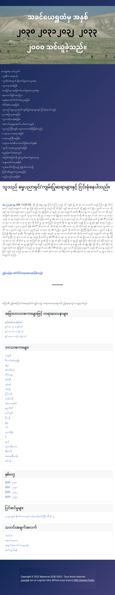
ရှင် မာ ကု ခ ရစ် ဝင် (14, 326)
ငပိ (6, 427)
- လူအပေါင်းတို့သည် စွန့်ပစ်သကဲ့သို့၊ (17, 167)
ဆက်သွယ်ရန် (11, 549)
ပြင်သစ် (8, 393)
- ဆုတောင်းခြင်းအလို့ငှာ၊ (12, 95)
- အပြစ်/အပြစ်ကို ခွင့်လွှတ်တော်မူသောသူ (20, 157)
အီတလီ (8, 451)
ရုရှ (6, 422)
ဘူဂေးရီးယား (11, 446)
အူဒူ (7, 365)
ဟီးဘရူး (9, 374)
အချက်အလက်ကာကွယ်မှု (17, 545)
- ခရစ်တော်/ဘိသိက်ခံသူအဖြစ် (15, 100)
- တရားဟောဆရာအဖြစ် (12, 133)
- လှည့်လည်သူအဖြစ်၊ (10, 176)
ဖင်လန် (8, 460)
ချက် (7, 441)
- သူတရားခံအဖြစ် (9, 85)
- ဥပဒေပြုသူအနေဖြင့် (10, 114)
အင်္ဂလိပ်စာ (10, 369)
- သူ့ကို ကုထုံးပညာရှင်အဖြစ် (14, 147)
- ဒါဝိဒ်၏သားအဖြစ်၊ (10, 104)
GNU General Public (84, 580)
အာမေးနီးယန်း (11, 456)
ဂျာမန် (8, 384)
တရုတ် (8, 355)
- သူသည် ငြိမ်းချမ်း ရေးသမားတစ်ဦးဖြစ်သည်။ (22, 128)
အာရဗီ (8, 379)
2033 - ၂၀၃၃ (11, 496)
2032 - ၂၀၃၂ (11, 492)
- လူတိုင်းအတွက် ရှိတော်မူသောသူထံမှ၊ (18, 80)
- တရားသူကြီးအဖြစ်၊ (10, 138)
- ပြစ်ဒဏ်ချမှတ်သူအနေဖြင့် (13, 171)
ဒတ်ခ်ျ (8, 389)
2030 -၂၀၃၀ (11, 482)
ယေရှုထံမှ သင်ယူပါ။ (10, 71)
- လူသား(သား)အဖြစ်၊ (11, 119)
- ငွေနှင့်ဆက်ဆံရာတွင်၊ (11, 152)
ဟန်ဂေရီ (9, 398)
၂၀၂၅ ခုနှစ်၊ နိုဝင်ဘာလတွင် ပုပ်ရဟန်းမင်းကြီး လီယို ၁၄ (30, 516)
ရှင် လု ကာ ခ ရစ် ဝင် (14, 331)
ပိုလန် (7, 417)
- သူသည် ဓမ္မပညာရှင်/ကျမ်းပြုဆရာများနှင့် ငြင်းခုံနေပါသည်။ (28, 109)
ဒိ (5, 436)
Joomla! (25, 580)
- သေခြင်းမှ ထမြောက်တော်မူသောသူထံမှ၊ (20, 90)
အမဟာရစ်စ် (11, 403)
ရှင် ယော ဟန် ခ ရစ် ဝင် (16, 336)
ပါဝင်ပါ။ (8, 535)
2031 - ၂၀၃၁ (11, 487)
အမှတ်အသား (11, 540)
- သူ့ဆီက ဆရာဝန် (9, 76)
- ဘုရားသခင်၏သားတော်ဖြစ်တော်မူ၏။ (19, 143)
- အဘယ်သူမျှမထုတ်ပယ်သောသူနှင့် (17, 123)
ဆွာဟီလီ (9, 408)
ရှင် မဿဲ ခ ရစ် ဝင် (13, 321)
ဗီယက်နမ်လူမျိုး (12, 360)
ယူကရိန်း (9, 432)
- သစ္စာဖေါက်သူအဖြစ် (11, 162)
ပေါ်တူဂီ (9, 413)
